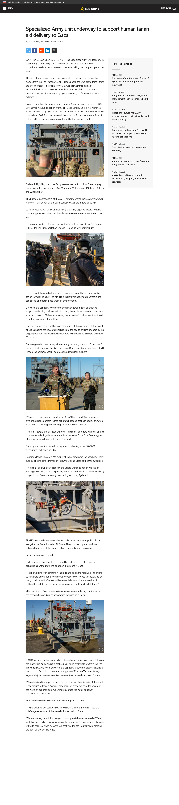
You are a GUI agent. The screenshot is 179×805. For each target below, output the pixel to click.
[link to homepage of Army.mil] (89, 8)
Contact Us (45, 794)
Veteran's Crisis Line (138, 794)
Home (33, 794)
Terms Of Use (74, 794)
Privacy (59, 794)
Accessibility (92, 794)
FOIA (105, 794)
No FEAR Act (117, 794)
